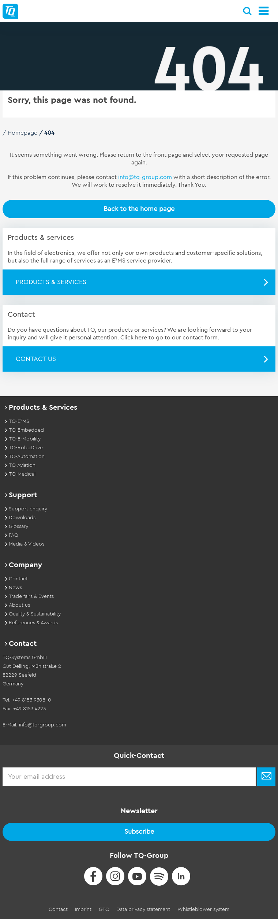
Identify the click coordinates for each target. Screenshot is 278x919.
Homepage (22, 133)
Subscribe (139, 831)
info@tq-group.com (145, 177)
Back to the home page (139, 208)
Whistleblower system (203, 909)
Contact (58, 909)
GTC (104, 909)
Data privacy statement (143, 909)
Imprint (83, 909)
